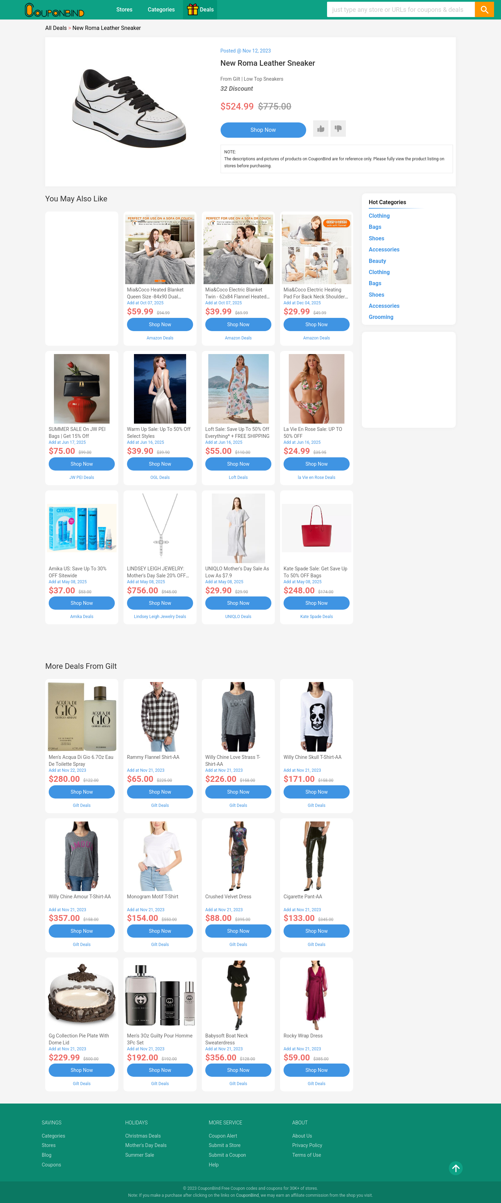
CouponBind (247, 1195)
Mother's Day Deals (146, 1145)
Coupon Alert (223, 1136)
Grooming (381, 317)
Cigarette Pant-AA (303, 896)
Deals (200, 9)
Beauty (377, 261)
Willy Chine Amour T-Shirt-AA (80, 896)
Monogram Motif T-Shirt (152, 896)
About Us (302, 1136)
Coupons (51, 1165)
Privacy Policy (307, 1145)
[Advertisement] (82, 277)
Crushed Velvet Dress (228, 896)
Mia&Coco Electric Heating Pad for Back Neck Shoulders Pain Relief (316, 296)
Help (214, 1165)
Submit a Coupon (227, 1155)
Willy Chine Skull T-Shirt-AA (313, 757)
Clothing (379, 215)
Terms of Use (306, 1155)
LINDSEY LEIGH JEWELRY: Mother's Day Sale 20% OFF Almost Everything (156, 575)
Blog (46, 1155)
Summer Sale (139, 1155)
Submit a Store (225, 1145)
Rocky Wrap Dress (303, 1035)
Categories (161, 9)
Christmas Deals (143, 1136)
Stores (125, 9)
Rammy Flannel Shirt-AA (153, 757)
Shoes (376, 238)
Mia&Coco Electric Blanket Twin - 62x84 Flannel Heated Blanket (236, 296)
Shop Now (263, 130)
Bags (375, 227)
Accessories (384, 249)
